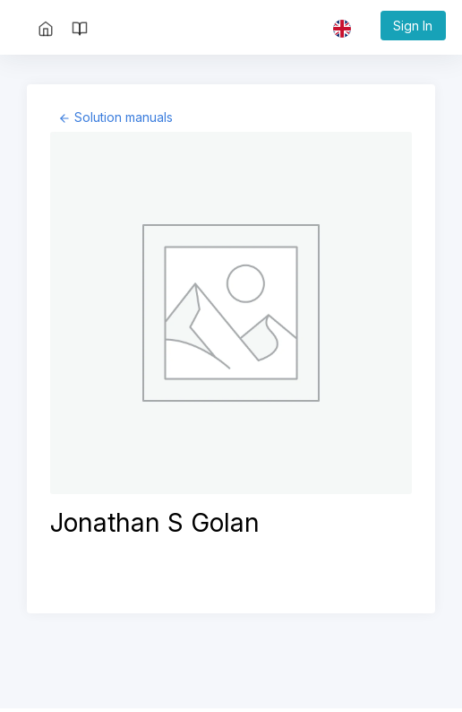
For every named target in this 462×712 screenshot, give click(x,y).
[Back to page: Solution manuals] (115, 117)
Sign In (412, 25)
